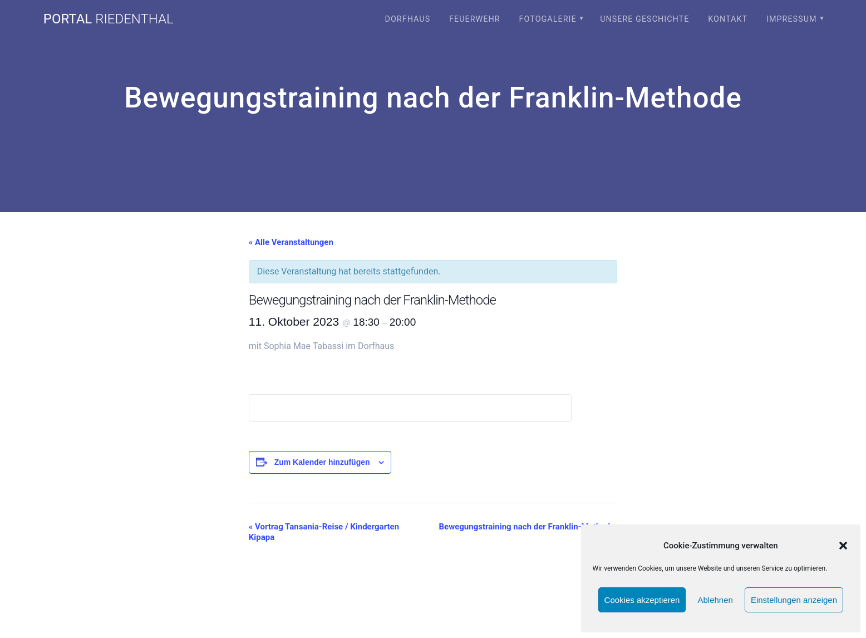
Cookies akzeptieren (642, 600)
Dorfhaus (407, 19)
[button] (843, 545)
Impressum (791, 19)
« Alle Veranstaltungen (291, 242)
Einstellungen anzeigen (794, 600)
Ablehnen (714, 600)
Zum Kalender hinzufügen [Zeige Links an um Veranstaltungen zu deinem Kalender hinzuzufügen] (322, 462)
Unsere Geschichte (644, 19)
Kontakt (727, 19)
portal (108, 19)
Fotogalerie (548, 19)
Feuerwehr (474, 19)
